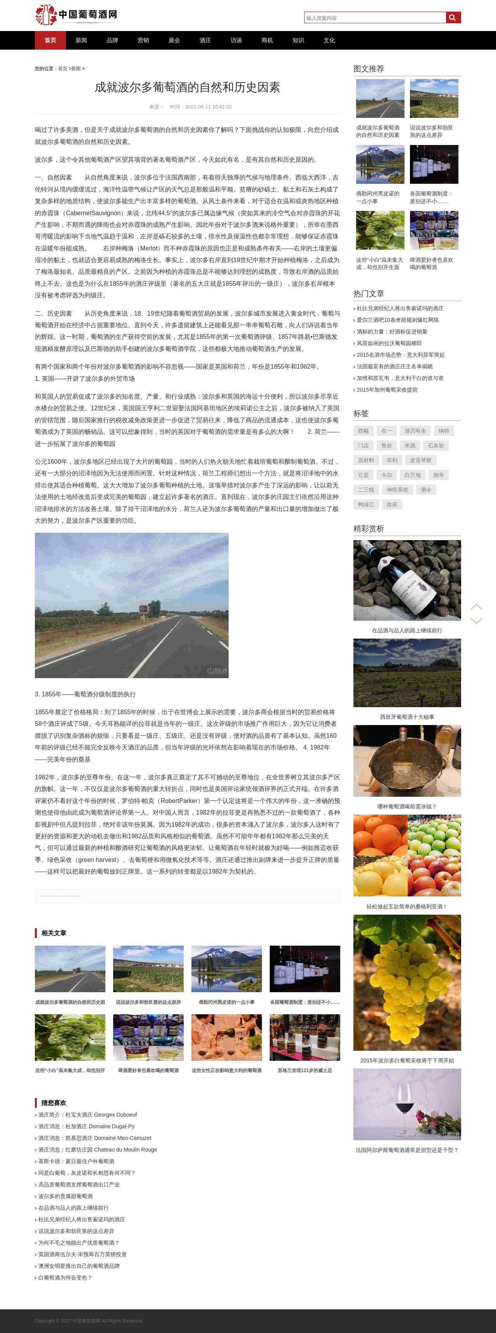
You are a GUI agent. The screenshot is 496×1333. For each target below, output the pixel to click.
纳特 (444, 431)
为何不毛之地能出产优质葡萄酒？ (79, 1243)
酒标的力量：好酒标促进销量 (392, 331)
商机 (267, 40)
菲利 (392, 460)
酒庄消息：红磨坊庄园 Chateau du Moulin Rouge (97, 1150)
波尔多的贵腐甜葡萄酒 (65, 1196)
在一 (386, 431)
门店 (363, 445)
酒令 (426, 490)
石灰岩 (436, 445)
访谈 (236, 40)
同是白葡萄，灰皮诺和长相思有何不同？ (87, 1173)
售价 (386, 445)
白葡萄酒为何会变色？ (65, 1277)
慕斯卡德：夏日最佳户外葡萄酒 (76, 1161)
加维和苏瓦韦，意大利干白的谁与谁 (400, 378)
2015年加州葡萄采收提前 (387, 390)
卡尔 (386, 475)
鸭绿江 (366, 504)
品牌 (112, 40)
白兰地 (413, 475)
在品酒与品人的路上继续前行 (73, 1208)
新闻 (81, 40)
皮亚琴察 (421, 460)
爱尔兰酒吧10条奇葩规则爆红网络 (398, 320)
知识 (298, 40)
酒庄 (205, 40)
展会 (174, 40)
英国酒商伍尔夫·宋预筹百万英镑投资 (82, 1254)
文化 (329, 40)
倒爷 (438, 475)
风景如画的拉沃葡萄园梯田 (389, 343)
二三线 (366, 490)
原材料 (366, 460)
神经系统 (397, 490)
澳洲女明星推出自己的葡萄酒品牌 (79, 1266)
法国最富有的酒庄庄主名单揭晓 (395, 366)
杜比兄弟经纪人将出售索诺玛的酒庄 (81, 1219)
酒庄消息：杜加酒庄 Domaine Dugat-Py (86, 1126)
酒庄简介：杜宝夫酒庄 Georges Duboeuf (87, 1115)
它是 (363, 475)
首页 (50, 40)
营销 (143, 40)
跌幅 (363, 431)
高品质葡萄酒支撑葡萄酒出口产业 (79, 1184)
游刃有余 (415, 431)
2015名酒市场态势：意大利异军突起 (401, 355)
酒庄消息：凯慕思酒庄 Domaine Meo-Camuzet (95, 1138)
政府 (392, 504)
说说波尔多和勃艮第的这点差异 (76, 1231)
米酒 (410, 445)
